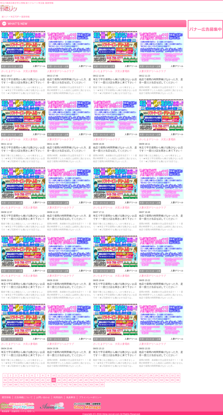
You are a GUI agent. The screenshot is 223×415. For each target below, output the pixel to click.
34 (5, 380)
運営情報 (6, 397)
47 (75, 380)
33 (177, 375)
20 (107, 375)
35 (10, 380)
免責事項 (70, 397)
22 (118, 375)
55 (118, 380)
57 (129, 380)
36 (15, 380)
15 (80, 375)
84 (96, 384)
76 (53, 384)
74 (42, 384)
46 (69, 380)
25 (134, 375)
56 (123, 380)
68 (10, 384)
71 (26, 384)
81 (80, 384)
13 (69, 375)
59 (140, 380)
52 (102, 380)
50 (91, 380)
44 (59, 380)
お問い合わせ (43, 397)
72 (32, 384)
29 (156, 375)
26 (140, 375)
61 (150, 380)
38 (26, 380)
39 (32, 380)
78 (64, 384)
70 (21, 384)
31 (167, 375)
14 (75, 375)
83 (91, 384)
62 (156, 380)
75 (48, 384)
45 (64, 380)
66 (177, 380)
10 (53, 375)
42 (48, 380)
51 (96, 380)
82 (86, 384)
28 (150, 375)
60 (145, 380)
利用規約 (58, 397)
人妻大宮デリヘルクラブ (60, 71)
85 (102, 384)
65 (172, 380)
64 (167, 380)
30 (161, 375)
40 (37, 380)
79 (69, 384)
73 (37, 384)
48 (80, 380)
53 (107, 380)
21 (113, 375)
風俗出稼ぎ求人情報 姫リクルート (8, 8)
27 (145, 375)
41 (42, 380)
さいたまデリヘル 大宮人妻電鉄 (19, 71)
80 (75, 384)
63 (161, 380)
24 (129, 375)
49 (86, 380)
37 (21, 380)
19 (102, 375)
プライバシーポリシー (90, 397)
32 (172, 375)
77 (59, 384)
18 (96, 375)
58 (134, 380)
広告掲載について (23, 397)
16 (86, 375)
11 (59, 375)
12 (64, 375)
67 (5, 384)
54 (113, 380)
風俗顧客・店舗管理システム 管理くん (18, 411)
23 (123, 375)
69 (15, 384)
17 (91, 375)
